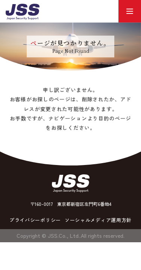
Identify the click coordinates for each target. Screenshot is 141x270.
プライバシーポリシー (35, 220)
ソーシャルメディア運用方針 (98, 220)
